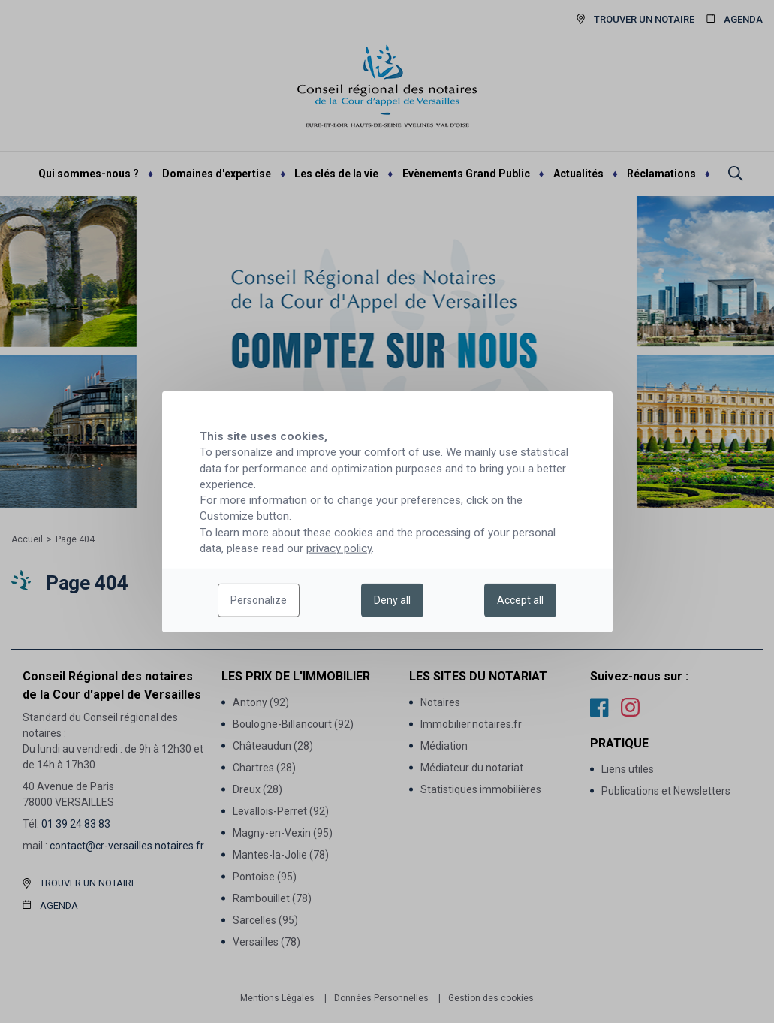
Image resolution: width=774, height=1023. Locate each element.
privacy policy (339, 548)
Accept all (520, 600)
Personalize (258, 600)
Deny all (392, 600)
